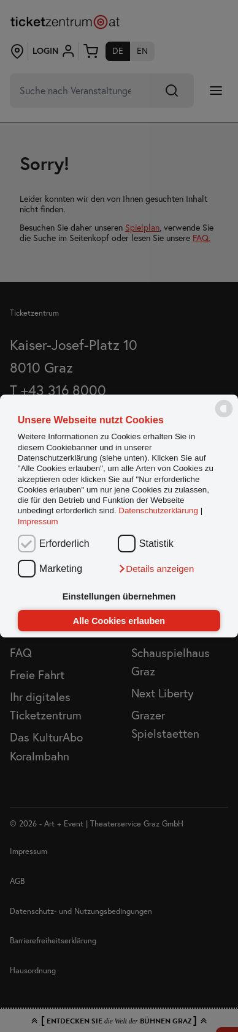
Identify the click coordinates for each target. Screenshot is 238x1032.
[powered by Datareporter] (224, 416)
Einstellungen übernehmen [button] (119, 596)
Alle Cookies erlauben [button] (119, 621)
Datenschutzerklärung (158, 511)
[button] (156, 569)
